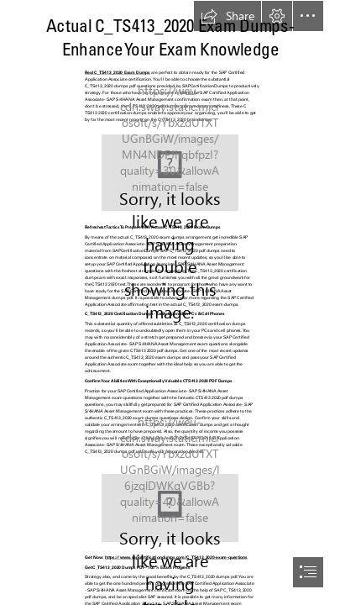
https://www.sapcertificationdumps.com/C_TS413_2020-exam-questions (176, 557)
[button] (227, 16)
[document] (170, 302)
